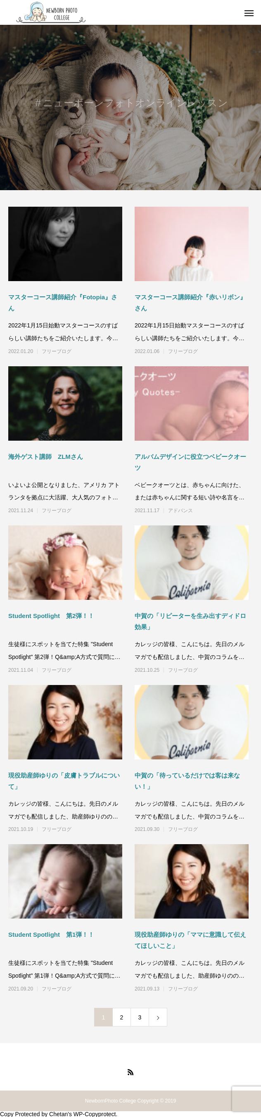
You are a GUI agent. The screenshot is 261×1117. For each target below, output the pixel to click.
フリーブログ (56, 351)
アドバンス (180, 510)
